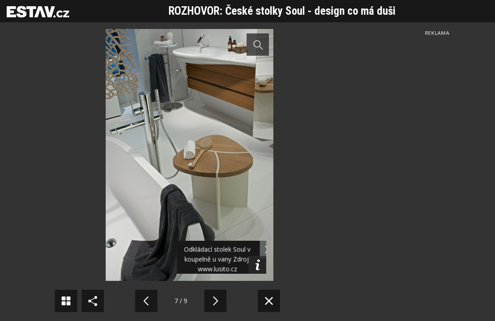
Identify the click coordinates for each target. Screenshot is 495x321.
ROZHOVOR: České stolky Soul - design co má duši (282, 10)
